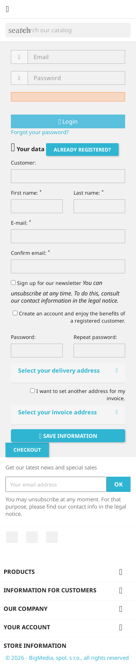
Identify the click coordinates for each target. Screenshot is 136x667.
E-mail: (21, 222)
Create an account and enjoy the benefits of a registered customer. (69, 317)
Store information (35, 646)
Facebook (12, 537)
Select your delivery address (59, 370)
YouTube (32, 537)
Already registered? (82, 149)
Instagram (52, 537)
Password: (23, 337)
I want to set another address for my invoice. (77, 395)
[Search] (68, 30)
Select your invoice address (57, 412)
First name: (26, 192)
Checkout (27, 449)
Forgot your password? (40, 132)
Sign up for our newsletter (46, 282)
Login (68, 121)
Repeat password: (95, 337)
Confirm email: (30, 252)
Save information (68, 435)
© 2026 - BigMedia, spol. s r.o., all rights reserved (67, 657)
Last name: (89, 192)
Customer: (23, 162)
